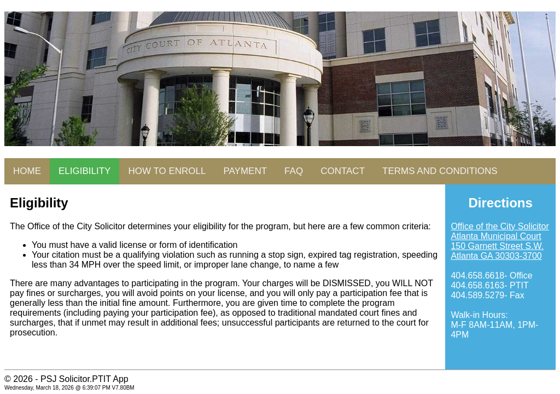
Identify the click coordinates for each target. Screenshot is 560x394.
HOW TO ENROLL (167, 171)
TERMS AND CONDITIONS (440, 171)
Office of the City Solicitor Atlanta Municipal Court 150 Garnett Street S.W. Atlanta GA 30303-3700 (500, 241)
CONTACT (342, 171)
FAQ (293, 171)
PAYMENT (245, 171)
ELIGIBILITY (84, 171)
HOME (27, 171)
